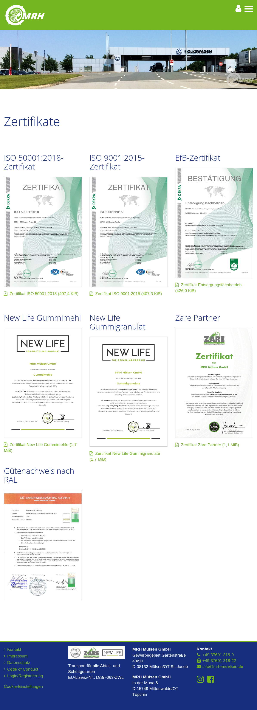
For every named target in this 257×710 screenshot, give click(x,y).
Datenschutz (18, 662)
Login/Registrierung (25, 676)
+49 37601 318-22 (219, 660)
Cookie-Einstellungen (23, 686)
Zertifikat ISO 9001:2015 (128, 293)
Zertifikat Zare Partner (210, 445)
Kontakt (14, 649)
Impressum (17, 656)
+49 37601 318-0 (218, 655)
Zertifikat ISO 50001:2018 (44, 293)
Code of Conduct (22, 669)
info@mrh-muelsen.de (222, 666)
